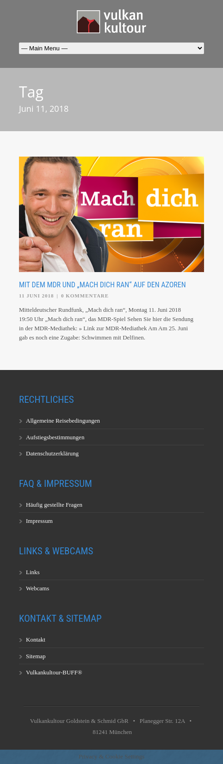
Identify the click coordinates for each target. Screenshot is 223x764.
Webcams (37, 588)
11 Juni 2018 (36, 295)
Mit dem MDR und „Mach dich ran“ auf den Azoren (102, 284)
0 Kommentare (85, 295)
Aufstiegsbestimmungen (55, 437)
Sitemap (36, 656)
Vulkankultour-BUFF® (54, 672)
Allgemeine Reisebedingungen (63, 420)
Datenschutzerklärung (52, 453)
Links (33, 572)
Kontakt (35, 639)
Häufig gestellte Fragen (54, 504)
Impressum (39, 520)
